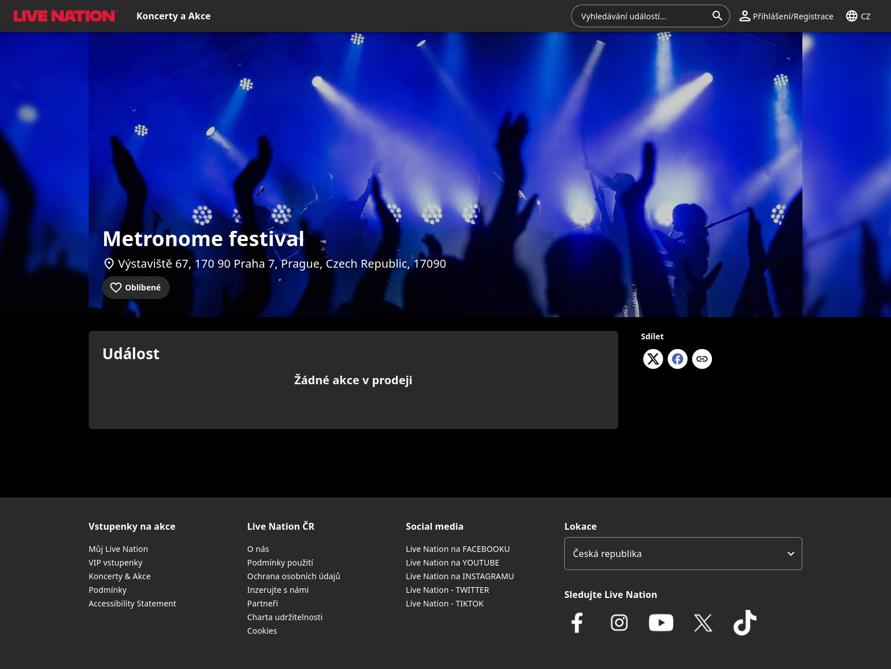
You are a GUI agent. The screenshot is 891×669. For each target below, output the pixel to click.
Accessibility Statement (132, 603)
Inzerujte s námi (278, 589)
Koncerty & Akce (120, 576)
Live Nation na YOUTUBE (452, 562)
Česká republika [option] (607, 553)
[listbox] (683, 554)
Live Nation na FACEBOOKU (458, 548)
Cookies (262, 630)
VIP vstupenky (116, 562)
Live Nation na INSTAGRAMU (460, 576)
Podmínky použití (280, 562)
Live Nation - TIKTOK (445, 603)
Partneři (262, 603)
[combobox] (644, 16)
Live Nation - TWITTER (447, 589)
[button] (63, 16)
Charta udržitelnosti (285, 617)
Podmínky (108, 589)
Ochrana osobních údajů (293, 576)
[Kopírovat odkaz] (702, 360)
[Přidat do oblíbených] (136, 287)
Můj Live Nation (118, 548)
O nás (258, 548)
